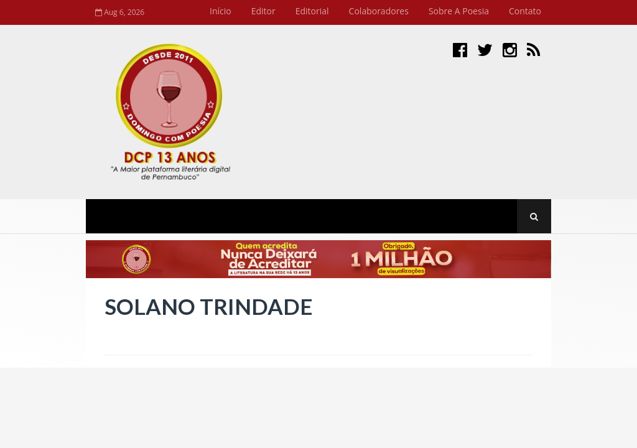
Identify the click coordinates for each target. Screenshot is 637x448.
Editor (263, 11)
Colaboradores (379, 11)
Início (220, 11)
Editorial (312, 11)
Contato (525, 11)
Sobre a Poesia (459, 11)
